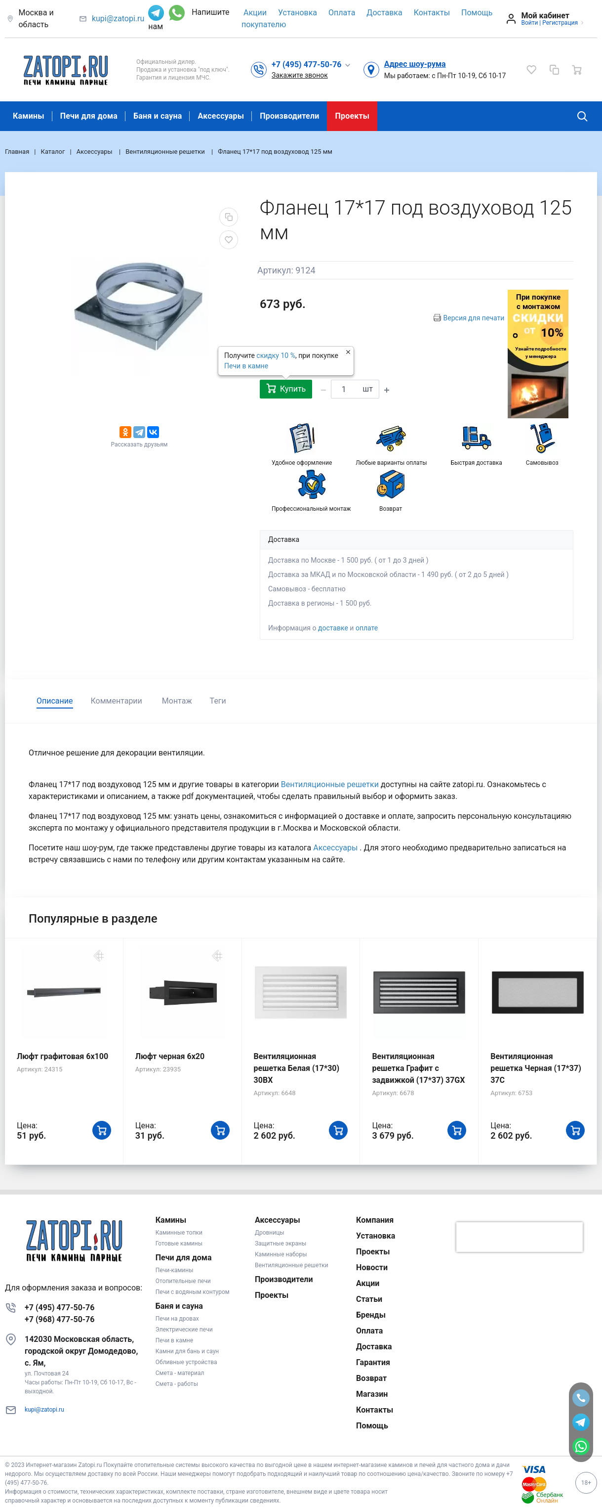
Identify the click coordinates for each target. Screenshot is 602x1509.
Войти (529, 22)
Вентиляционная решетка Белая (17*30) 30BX (297, 1068)
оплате (367, 628)
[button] (311, 64)
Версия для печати (474, 318)
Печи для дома (89, 116)
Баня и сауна (157, 116)
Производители (289, 116)
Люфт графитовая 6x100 (62, 1056)
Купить (286, 388)
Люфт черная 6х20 (169, 1056)
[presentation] (519, 1237)
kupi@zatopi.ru (118, 18)
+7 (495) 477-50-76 (59, 1307)
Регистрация (560, 22)
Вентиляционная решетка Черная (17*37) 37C (535, 1068)
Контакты (432, 12)
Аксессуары (221, 116)
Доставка (384, 12)
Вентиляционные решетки (331, 784)
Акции (255, 12)
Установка (297, 12)
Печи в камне (246, 366)
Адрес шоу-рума (415, 64)
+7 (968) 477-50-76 (59, 1319)
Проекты (352, 116)
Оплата (341, 12)
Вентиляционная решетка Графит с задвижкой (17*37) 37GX (418, 1068)
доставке (333, 628)
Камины (28, 116)
